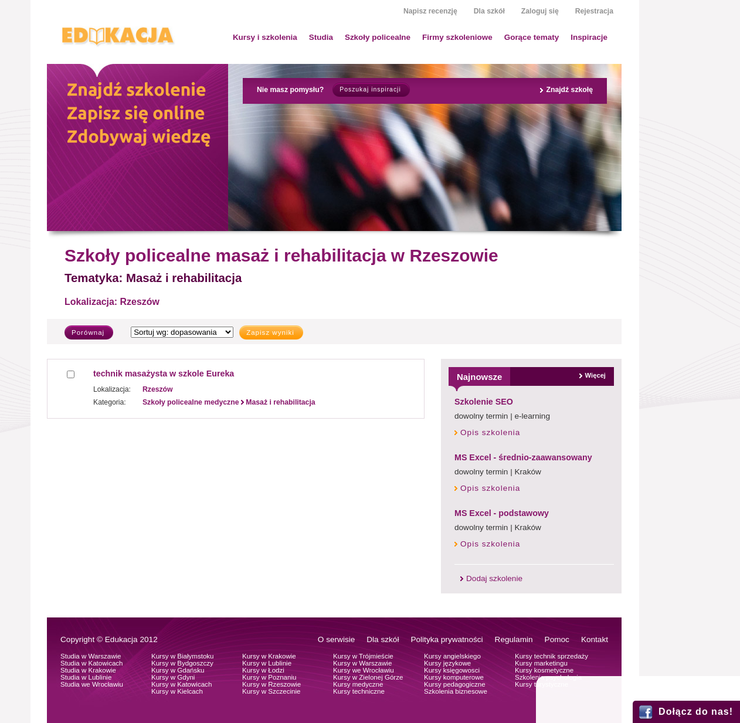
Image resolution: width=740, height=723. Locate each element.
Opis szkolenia (490, 432)
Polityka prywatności (446, 639)
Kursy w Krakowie (269, 656)
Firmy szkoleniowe (457, 37)
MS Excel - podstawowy (501, 513)
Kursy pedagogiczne (455, 684)
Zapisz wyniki (270, 332)
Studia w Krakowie (88, 670)
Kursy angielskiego (452, 656)
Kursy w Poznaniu (269, 677)
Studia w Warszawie (90, 656)
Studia (321, 37)
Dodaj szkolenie (494, 578)
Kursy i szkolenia (265, 37)
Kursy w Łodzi (263, 670)
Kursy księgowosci (452, 670)
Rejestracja (594, 11)
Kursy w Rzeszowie (271, 684)
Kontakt (594, 639)
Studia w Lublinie (85, 677)
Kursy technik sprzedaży (551, 656)
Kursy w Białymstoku (182, 656)
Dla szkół (489, 11)
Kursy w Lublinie (266, 663)
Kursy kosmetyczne (544, 670)
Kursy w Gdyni (173, 677)
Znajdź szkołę (569, 90)
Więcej (595, 375)
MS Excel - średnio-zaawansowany (523, 457)
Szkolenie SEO (483, 401)
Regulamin (514, 639)
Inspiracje (589, 37)
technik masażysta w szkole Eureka (163, 373)
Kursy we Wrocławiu (363, 670)
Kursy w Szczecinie (271, 691)
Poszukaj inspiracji (370, 89)
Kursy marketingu (541, 663)
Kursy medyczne (358, 684)
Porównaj (88, 332)
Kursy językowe (447, 663)
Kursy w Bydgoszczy (182, 663)
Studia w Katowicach (91, 663)
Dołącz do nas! (695, 712)
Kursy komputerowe (454, 677)
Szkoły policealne (377, 37)
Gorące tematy (531, 37)
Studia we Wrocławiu (91, 684)
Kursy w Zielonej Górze (368, 677)
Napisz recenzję (430, 11)
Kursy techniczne (359, 691)
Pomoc (557, 639)
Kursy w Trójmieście (363, 656)
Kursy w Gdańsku (178, 670)
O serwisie (336, 639)
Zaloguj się (540, 11)
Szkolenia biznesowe (455, 691)
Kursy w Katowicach (181, 684)
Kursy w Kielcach (177, 691)
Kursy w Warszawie (362, 663)
